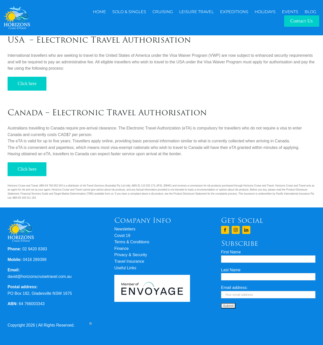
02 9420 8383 (34, 249)
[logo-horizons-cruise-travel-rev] (17, 8)
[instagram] (236, 230)
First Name (231, 252)
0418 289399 (34, 259)
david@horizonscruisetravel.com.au (40, 276)
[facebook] (225, 230)
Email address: (234, 287)
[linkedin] (246, 230)
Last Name (230, 270)
